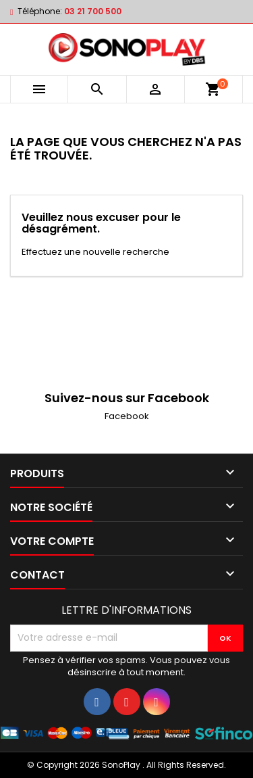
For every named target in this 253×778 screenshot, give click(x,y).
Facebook (127, 416)
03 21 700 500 (92, 11)
